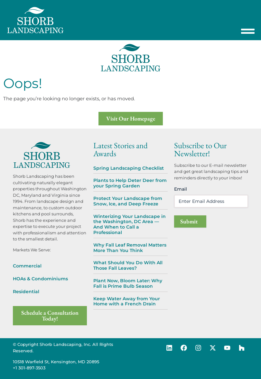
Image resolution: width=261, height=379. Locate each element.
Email (180, 189)
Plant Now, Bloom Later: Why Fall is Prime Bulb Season (127, 283)
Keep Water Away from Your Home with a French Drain (126, 301)
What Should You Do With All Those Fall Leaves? (128, 265)
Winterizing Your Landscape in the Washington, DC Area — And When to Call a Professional (129, 224)
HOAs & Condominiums (40, 279)
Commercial (27, 266)
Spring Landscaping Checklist (128, 168)
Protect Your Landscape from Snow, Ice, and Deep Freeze (127, 201)
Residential (26, 291)
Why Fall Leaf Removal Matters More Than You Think (129, 247)
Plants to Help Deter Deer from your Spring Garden (130, 183)
